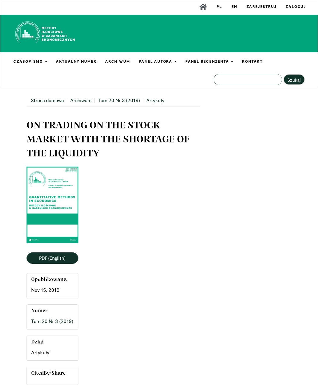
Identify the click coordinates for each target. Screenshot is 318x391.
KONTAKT (252, 61)
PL (219, 6)
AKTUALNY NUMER (76, 61)
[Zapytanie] (248, 79)
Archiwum (81, 100)
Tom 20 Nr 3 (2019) (119, 100)
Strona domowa (47, 100)
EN (234, 6)
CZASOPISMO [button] (30, 61)
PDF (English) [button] (52, 258)
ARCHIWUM (117, 61)
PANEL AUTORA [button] (157, 61)
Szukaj (294, 80)
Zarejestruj (262, 6)
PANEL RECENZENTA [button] (209, 61)
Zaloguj (296, 6)
